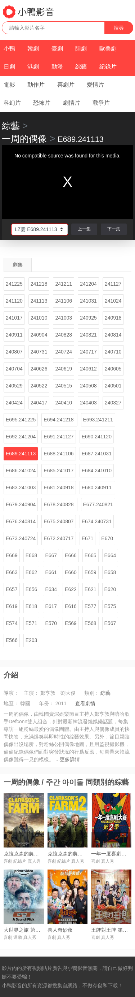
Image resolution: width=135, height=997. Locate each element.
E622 (71, 589)
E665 (90, 555)
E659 (90, 572)
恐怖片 (41, 103)
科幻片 (12, 103)
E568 (90, 623)
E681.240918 (58, 487)
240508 (88, 386)
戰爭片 (101, 103)
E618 (31, 606)
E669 (12, 555)
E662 (31, 572)
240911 (14, 335)
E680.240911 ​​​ (97, 487)
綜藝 (81, 67)
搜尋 (119, 28)
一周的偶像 (24, 139)
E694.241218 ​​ (59, 419)
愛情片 (95, 85)
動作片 (36, 85)
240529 (14, 386)
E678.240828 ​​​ (59, 504)
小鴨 (9, 48)
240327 (113, 403)
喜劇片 (66, 85)
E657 (12, 589)
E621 (90, 589)
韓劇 (33, 48)
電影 (9, 85)
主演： (31, 693)
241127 (113, 284)
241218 (39, 284)
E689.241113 (21, 453)
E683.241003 (21, 487)
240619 (63, 369)
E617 (51, 606)
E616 (71, 606)
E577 (90, 606)
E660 (71, 572)
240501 (113, 386)
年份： (46, 703)
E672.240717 (58, 538)
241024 (113, 301)
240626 (39, 369)
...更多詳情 (67, 759)
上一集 (84, 228)
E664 (110, 555)
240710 (113, 352)
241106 (63, 301)
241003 (63, 318)
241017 (14, 318)
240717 (88, 352)
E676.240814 (21, 521)
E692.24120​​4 (21, 436)
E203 (31, 640)
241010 (39, 318)
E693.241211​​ (98, 419)
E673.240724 (21, 538)
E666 (71, 555)
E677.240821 (98, 504)
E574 (12, 623)
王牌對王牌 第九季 (112, 930)
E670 (107, 538)
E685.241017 (58, 470)
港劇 (33, 67)
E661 (51, 572)
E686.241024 (21, 470)
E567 (110, 623)
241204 (88, 284)
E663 (12, 572)
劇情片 (71, 103)
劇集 (18, 265)
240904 (39, 335)
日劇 (9, 67)
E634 (51, 589)
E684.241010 (97, 470)
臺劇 (57, 48)
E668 (31, 555)
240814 (113, 335)
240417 (39, 403)
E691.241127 (58, 436)
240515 (63, 386)
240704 (14, 369)
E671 (88, 538)
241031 (88, 301)
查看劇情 (85, 703)
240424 (14, 403)
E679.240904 (21, 504)
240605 (113, 369)
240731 (39, 352)
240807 (14, 352)
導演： (11, 693)
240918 (113, 318)
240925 (88, 318)
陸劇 (81, 48)
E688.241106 (58, 453)
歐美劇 (108, 48)
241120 (14, 301)
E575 (110, 606)
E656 (31, 589)
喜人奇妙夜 (60, 930)
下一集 (113, 228)
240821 (88, 335)
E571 (31, 623)
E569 (71, 623)
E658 (110, 572)
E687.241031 (97, 453)
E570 (51, 623)
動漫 (57, 67)
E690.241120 (97, 436)
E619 (12, 606)
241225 (14, 284)
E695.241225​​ (21, 419)
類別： (91, 693)
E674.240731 (97, 521)
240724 (63, 352)
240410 (63, 403)
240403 (88, 403)
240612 (88, 369)
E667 (51, 555)
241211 (63, 284)
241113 (39, 301)
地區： (11, 703)
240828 (63, 335)
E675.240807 (58, 521)
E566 (12, 640)
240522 (39, 386)
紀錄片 (108, 67)
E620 (110, 589)
